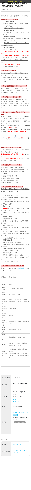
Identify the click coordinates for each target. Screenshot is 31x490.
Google (15, 399)
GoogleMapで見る (19, 422)
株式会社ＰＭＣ (18, 444)
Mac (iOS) (16, 401)
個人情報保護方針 (22, 268)
